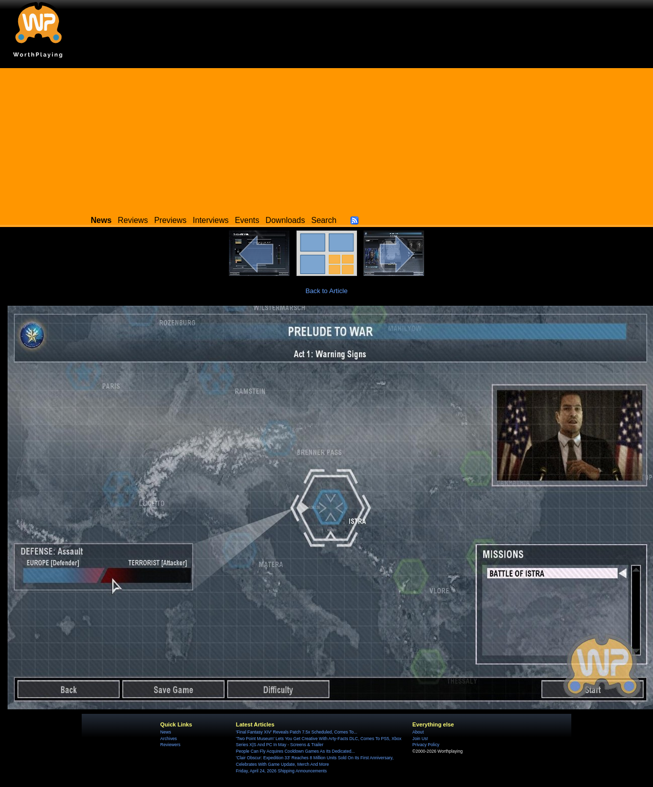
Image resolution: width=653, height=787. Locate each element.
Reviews (133, 220)
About (418, 732)
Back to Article (327, 291)
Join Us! (420, 738)
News (165, 732)
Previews (170, 220)
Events (247, 220)
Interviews (210, 220)
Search (323, 220)
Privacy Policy (425, 744)
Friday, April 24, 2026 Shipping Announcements (281, 770)
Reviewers (170, 744)
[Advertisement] (327, 138)
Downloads (285, 220)
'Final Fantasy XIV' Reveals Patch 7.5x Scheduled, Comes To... (297, 732)
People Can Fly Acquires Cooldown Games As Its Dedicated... (295, 751)
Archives (168, 738)
